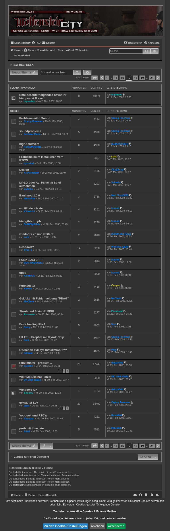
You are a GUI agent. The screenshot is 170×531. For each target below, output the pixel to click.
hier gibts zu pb (30, 221)
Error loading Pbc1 (32, 324)
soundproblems (30, 131)
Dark (26, 340)
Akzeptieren (116, 526)
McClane (29, 301)
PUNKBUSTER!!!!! (31, 260)
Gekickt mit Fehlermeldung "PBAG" (44, 298)
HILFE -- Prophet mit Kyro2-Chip (41, 337)
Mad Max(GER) (120, 195)
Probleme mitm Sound (34, 118)
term (26, 405)
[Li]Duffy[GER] (32, 147)
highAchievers (29, 144)
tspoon (115, 208)
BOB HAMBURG (33, 263)
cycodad (29, 163)
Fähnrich (116, 428)
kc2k (114, 156)
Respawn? (26, 247)
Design (24, 169)
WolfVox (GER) (119, 246)
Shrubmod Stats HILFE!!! (36, 311)
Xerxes (28, 288)
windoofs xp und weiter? (36, 234)
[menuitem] (36, 43)
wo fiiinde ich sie (31, 208)
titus (113, 324)
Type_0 (28, 250)
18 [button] (135, 78)
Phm (114, 349)
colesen (28, 366)
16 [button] (122, 78)
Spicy (27, 327)
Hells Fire (29, 198)
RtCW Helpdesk (22, 64)
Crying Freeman (33, 121)
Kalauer (28, 353)
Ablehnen (97, 526)
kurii (26, 237)
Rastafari (29, 418)
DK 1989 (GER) (32, 379)
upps (22, 272)
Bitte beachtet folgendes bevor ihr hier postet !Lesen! (42, 96)
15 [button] (115, 78)
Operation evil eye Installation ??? (43, 350)
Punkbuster (27, 285)
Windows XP (28, 389)
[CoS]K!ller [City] (121, 233)
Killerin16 (29, 211)
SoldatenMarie (32, 134)
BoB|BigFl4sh (32, 224)
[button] (94, 78)
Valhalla (28, 189)
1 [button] (107, 78)
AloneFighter (31, 172)
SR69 (27, 431)
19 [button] (142, 78)
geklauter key (28, 402)
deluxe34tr (117, 362)
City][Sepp (117, 169)
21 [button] (152, 78)
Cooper (115, 285)
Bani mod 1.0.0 (29, 195)
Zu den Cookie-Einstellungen (65, 526)
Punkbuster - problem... (35, 363)
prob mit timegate (31, 428)
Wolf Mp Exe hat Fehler (35, 376)
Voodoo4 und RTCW (33, 415)
